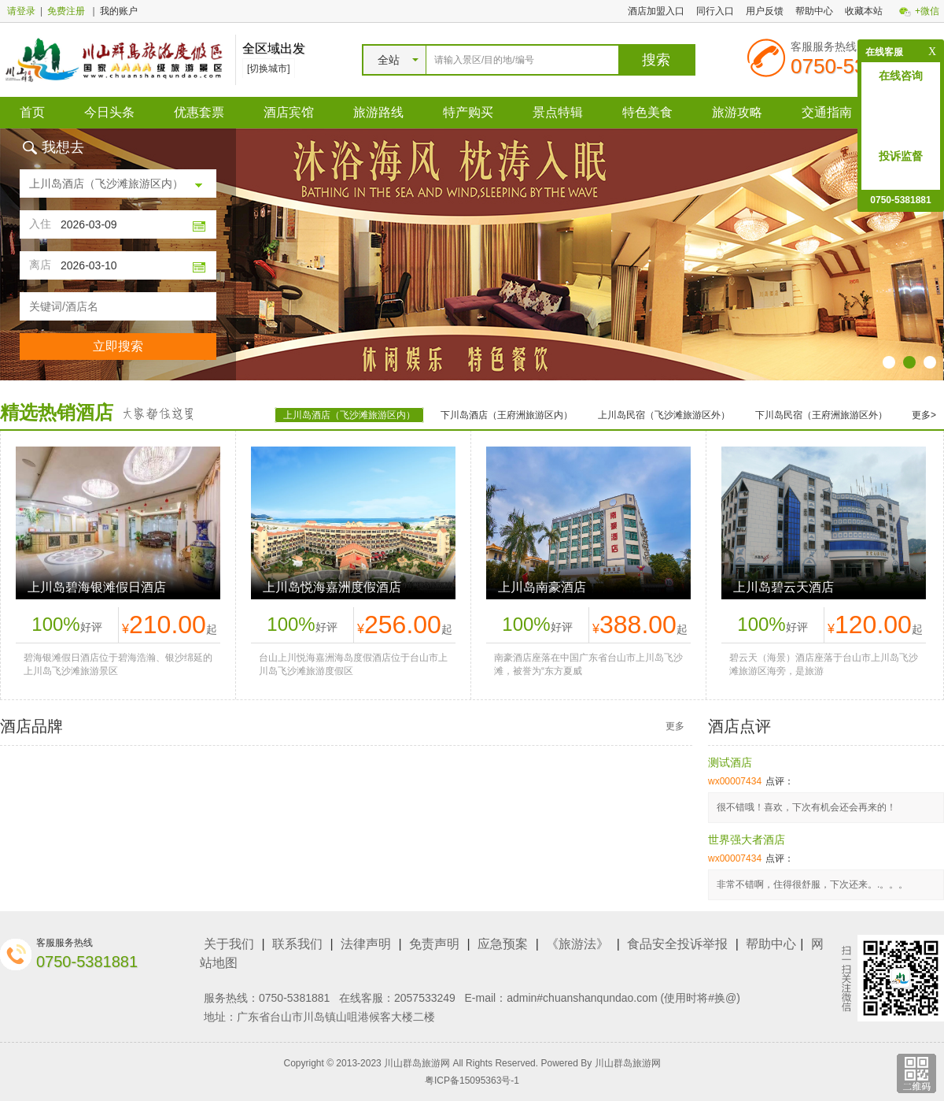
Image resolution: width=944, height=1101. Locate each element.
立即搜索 (118, 346)
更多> (924, 415)
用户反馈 (765, 11)
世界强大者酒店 (746, 839)
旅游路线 (378, 112)
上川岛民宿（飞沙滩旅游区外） (664, 415)
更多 (675, 726)
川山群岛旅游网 (628, 1063)
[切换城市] (268, 68)
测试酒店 (730, 762)
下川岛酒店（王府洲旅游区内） (507, 415)
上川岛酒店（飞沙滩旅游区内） (349, 415)
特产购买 (468, 112)
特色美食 (647, 112)
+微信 (927, 11)
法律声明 (366, 944)
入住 (40, 223)
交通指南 (827, 112)
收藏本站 (864, 11)
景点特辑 (558, 112)
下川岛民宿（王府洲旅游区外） (821, 415)
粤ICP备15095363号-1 (472, 1080)
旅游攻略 (737, 112)
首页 (32, 112)
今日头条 (109, 112)
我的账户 (119, 11)
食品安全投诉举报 (677, 944)
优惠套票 (199, 112)
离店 (40, 264)
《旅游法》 (577, 944)
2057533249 (424, 998)
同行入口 (715, 11)
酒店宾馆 (289, 112)
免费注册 (66, 11)
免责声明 (434, 944)
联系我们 (297, 944)
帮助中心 (814, 11)
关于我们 (229, 944)
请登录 (21, 11)
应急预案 (503, 944)
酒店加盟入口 (656, 11)
